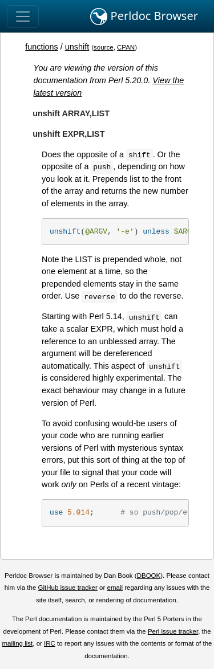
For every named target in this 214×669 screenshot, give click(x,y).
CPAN (126, 47)
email (115, 587)
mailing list (17, 643)
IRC (49, 643)
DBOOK (149, 575)
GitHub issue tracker (68, 587)
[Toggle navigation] (23, 16)
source (104, 47)
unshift (77, 46)
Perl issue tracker (173, 631)
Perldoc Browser (144, 16)
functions (41, 46)
